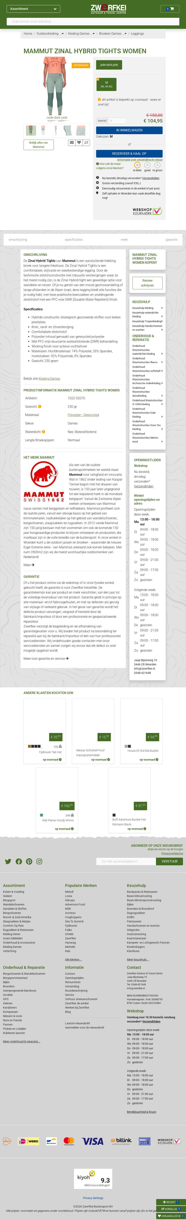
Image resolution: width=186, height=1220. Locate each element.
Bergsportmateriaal (15, 978)
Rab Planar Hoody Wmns (58, 820)
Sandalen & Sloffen (15, 908)
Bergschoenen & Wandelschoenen (24, 973)
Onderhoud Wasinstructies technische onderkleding (146, 379)
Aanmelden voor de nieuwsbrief (84, 1027)
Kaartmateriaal (136, 938)
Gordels (8, 994)
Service (69, 994)
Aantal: (102, 120)
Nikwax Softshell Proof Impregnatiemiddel (90, 753)
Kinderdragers (136, 946)
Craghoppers (73, 917)
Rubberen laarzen (14, 1033)
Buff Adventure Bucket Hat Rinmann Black (129, 822)
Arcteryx (70, 913)
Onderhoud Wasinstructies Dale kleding (144, 412)
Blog (68, 1011)
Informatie (74, 967)
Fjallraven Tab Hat (50, 752)
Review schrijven (147, 283)
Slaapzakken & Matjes (16, 921)
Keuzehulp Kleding (142, 307)
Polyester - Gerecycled (83, 415)
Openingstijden (74, 978)
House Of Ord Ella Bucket (143, 751)
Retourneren (73, 982)
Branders (9, 986)
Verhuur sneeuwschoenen (81, 999)
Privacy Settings (93, 1198)
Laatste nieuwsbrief (77, 1023)
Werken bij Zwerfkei (77, 1007)
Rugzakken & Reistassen (18, 929)
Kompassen (10, 1011)
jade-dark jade (109, 64)
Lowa (68, 896)
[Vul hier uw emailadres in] (126, 861)
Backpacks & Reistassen (142, 891)
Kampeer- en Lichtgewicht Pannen (148, 942)
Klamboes (133, 951)
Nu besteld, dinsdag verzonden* (130, 178)
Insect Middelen (13, 938)
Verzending (72, 986)
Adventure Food (75, 904)
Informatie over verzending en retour (140, 159)
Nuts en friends (12, 1020)
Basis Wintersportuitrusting (144, 900)
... (61, 34)
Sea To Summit (74, 921)
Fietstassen (134, 921)
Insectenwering (136, 934)
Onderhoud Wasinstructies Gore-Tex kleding (146, 425)
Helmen (7, 1003)
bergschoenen (34, 523)
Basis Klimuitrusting (139, 896)
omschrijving (18, 239)
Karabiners (10, 1007)
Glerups (70, 900)
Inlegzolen (133, 929)
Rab (67, 951)
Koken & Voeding (13, 891)
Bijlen (130, 904)
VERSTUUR (170, 861)
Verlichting (9, 951)
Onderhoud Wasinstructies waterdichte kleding (143, 349)
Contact (70, 973)
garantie (171, 239)
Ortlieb (69, 934)
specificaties (74, 239)
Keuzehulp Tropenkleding (146, 321)
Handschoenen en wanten (143, 925)
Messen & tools (12, 1016)
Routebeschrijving (76, 990)
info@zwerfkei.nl (144, 668)
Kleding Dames (49, 379)
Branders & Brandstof (140, 908)
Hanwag (70, 942)
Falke (68, 929)
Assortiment (33, 9)
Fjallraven (71, 925)
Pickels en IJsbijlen (14, 1028)
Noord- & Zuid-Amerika (17, 917)
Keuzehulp (136, 885)
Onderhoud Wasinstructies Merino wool (145, 437)
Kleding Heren (11, 934)
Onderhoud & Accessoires (19, 942)
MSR (68, 908)
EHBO (130, 917)
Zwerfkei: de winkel (76, 1003)
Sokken (7, 896)
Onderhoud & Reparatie (24, 967)
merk (124, 239)
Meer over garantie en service (46, 659)
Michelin (70, 946)
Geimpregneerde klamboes (19, 990)
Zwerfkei (70, 938)
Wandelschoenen (13, 904)
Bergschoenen (12, 913)
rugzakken (75, 523)
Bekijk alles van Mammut (38, 144)
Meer (29, 565)
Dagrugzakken (136, 913)
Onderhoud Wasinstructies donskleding (141, 391)
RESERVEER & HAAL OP (129, 154)
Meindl (69, 891)
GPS (5, 999)
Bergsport (9, 900)
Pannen (8, 1024)
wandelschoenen (105, 518)
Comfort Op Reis (13, 925)
